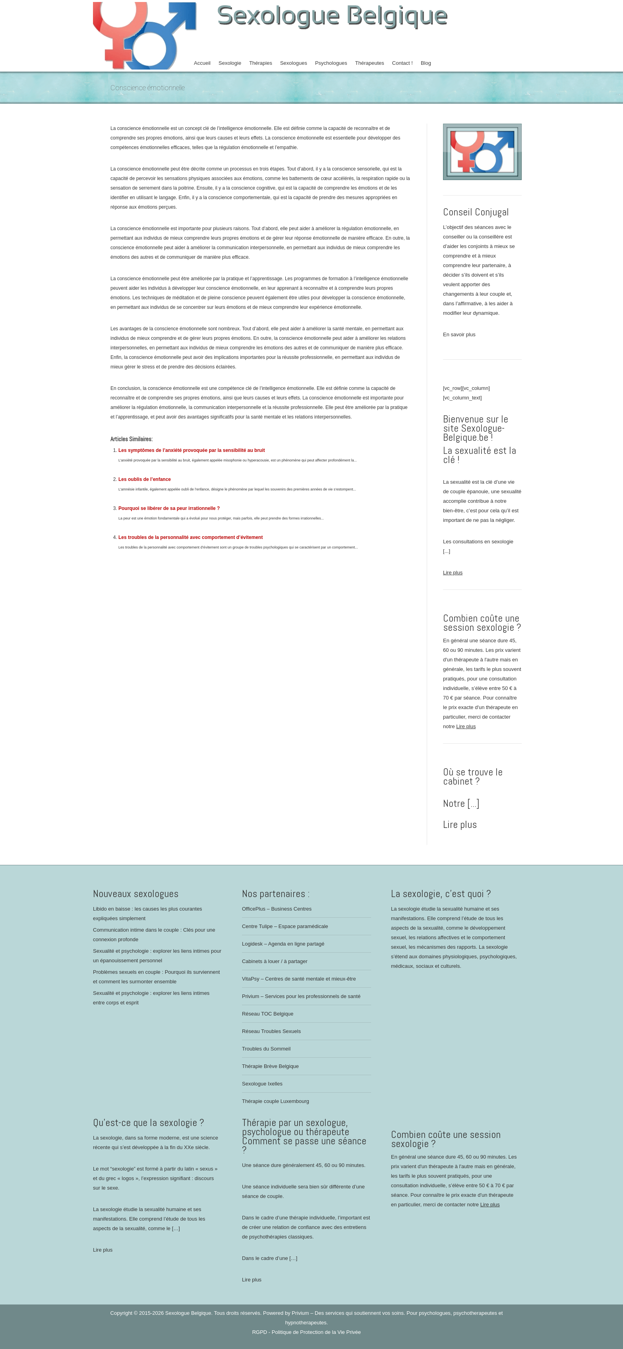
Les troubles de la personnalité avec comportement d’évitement (190, 537)
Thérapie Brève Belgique (270, 1066)
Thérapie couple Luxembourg (275, 1101)
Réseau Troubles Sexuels (271, 1031)
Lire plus (452, 573)
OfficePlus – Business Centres (277, 909)
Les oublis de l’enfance (144, 479)
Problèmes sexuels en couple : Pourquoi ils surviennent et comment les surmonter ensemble (156, 977)
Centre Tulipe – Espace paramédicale (285, 926)
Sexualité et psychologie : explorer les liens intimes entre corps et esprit (151, 998)
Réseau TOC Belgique (268, 1014)
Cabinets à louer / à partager (275, 961)
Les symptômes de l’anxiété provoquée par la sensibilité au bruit (191, 450)
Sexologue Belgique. (189, 1313)
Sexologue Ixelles (262, 1084)
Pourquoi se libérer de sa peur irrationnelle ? (169, 508)
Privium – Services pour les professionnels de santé (301, 996)
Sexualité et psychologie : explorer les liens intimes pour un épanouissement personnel (157, 955)
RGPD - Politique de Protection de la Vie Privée (306, 1332)
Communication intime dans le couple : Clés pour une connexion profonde (154, 934)
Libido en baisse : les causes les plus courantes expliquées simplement (147, 913)
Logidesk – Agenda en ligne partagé (283, 944)
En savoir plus (459, 334)
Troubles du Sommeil (266, 1049)
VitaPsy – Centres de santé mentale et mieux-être (299, 979)
